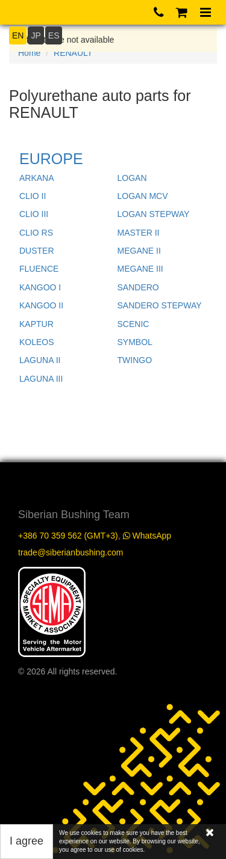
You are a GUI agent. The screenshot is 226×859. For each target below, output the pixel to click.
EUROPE (51, 158)
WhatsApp (147, 535)
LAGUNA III (41, 379)
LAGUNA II (39, 360)
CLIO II (32, 196)
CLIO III (33, 214)
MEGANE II (139, 250)
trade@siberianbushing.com (71, 552)
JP (35, 35)
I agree (26, 841)
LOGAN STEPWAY (154, 214)
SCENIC (133, 324)
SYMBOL (135, 342)
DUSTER (36, 250)
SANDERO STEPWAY (160, 305)
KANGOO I (40, 287)
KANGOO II (41, 305)
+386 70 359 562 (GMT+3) (68, 535)
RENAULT (73, 53)
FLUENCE (38, 269)
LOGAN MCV (143, 196)
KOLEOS (36, 342)
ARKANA (36, 178)
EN (18, 35)
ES (54, 35)
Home (29, 53)
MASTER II (139, 232)
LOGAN (132, 178)
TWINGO (135, 360)
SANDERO (138, 287)
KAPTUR (36, 324)
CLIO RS (36, 232)
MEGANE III (140, 269)
